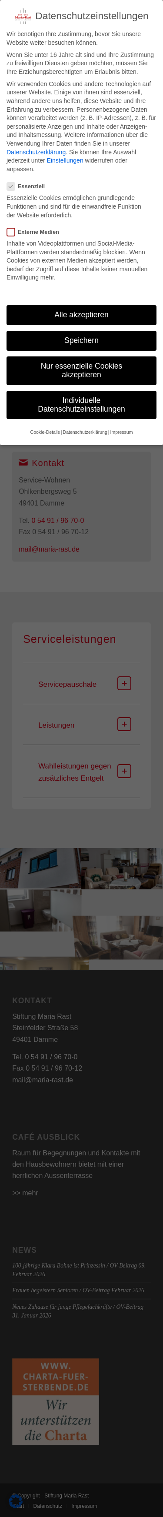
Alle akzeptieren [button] (81, 303)
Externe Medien (37, 221)
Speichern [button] (81, 329)
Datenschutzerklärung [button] (85, 421)
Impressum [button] (121, 421)
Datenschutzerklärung (36, 141)
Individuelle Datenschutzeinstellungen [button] (81, 394)
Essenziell (29, 175)
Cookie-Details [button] (45, 421)
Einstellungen (65, 149)
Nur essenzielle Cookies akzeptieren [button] (82, 359)
